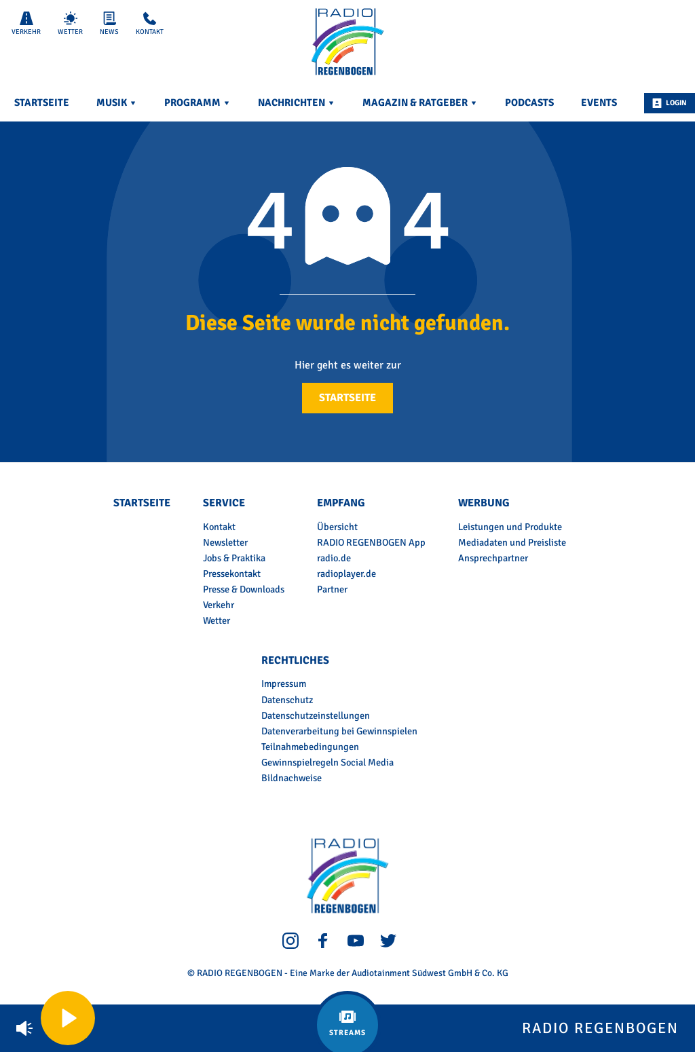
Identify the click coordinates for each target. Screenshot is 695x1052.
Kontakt (150, 24)
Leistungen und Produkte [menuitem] (510, 527)
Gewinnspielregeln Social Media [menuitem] (327, 762)
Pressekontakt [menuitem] (232, 573)
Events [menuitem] (599, 102)
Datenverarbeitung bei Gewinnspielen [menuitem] (339, 731)
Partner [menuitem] (332, 589)
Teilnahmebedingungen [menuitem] (310, 746)
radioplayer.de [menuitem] (346, 573)
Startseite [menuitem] (41, 102)
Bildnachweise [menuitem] (291, 778)
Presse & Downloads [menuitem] (243, 589)
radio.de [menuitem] (334, 558)
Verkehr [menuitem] (218, 605)
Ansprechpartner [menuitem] (493, 558)
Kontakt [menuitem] (219, 527)
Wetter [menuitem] (216, 620)
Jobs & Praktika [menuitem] (234, 558)
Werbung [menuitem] (483, 503)
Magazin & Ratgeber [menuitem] (420, 102)
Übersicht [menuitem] (337, 527)
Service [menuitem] (224, 503)
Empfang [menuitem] (340, 503)
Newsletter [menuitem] (225, 542)
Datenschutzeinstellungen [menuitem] (315, 715)
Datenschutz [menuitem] (287, 700)
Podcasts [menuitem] (529, 102)
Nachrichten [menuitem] (296, 102)
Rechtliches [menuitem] (295, 660)
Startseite (347, 398)
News (109, 24)
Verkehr (26, 24)
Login (669, 103)
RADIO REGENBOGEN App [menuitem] (371, 542)
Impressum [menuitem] (283, 683)
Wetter (70, 24)
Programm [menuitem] (197, 102)
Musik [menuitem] (116, 102)
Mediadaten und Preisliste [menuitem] (512, 542)
